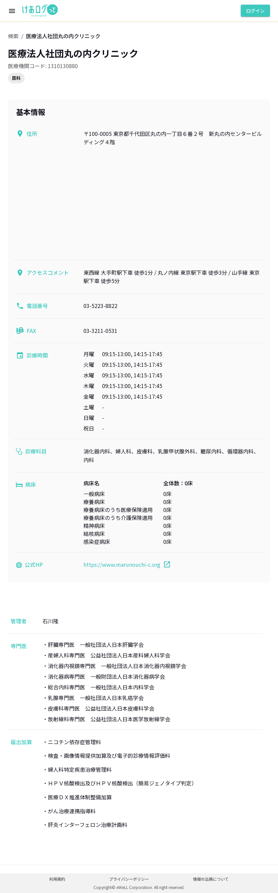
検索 (13, 36)
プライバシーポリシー (129, 879)
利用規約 (57, 879)
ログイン (255, 10)
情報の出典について (211, 879)
